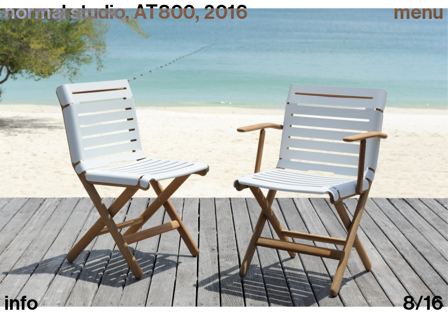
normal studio (64, 12)
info (21, 303)
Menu (419, 12)
